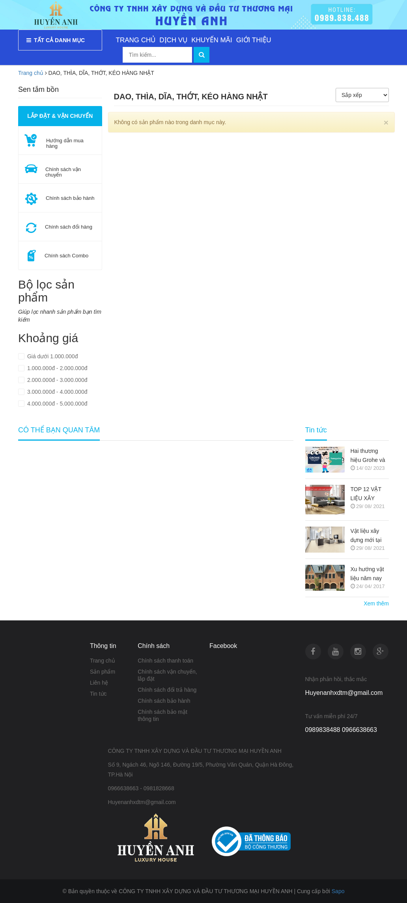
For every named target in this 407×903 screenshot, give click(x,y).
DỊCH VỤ (173, 40)
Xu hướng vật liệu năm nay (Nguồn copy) (367, 574)
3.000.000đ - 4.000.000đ (56, 392)
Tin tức (98, 694)
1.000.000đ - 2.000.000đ (56, 368)
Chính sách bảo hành (164, 701)
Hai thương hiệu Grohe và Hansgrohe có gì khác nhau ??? (368, 456)
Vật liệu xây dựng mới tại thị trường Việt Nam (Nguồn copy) (368, 536)
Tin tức (316, 430)
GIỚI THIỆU (253, 40)
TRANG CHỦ (136, 40)
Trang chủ (30, 73)
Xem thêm (376, 603)
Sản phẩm (102, 671)
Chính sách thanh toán (165, 660)
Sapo (338, 891)
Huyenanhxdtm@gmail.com (344, 692)
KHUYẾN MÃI (211, 40)
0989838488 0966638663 (341, 729)
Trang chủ (102, 660)
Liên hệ (99, 683)
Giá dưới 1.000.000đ (52, 356)
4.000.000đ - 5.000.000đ (56, 403)
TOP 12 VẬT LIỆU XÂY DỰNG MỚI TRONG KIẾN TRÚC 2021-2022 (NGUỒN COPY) (369, 494)
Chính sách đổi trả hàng (167, 690)
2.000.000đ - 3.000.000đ (56, 380)
